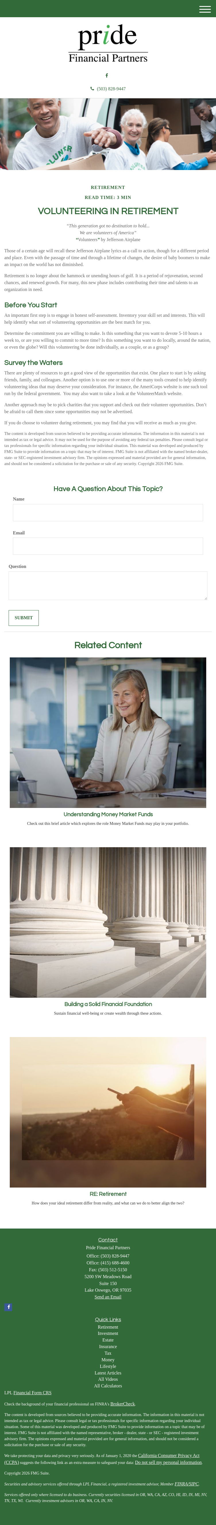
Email (19, 532)
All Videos (108, 1379)
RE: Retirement (108, 1194)
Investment (108, 1333)
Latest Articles (108, 1372)
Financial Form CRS (32, 1392)
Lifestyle (108, 1366)
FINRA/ (182, 1483)
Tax (108, 1353)
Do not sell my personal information (168, 1462)
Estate (107, 1339)
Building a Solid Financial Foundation (108, 1004)
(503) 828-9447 (108, 88)
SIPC (194, 1483)
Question (17, 566)
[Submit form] (24, 618)
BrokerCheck (122, 1403)
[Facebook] (106, 76)
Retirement (108, 1327)
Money (107, 1359)
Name (18, 499)
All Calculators (108, 1385)
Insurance (108, 1346)
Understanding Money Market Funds (108, 814)
